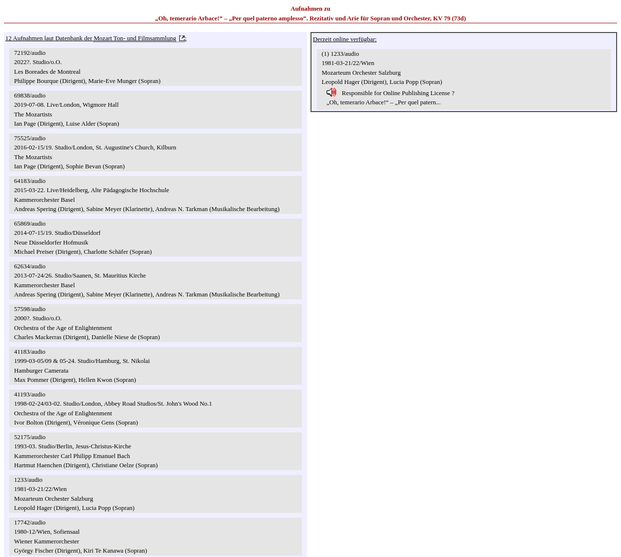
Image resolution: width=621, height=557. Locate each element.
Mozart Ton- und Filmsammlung (135, 38)
